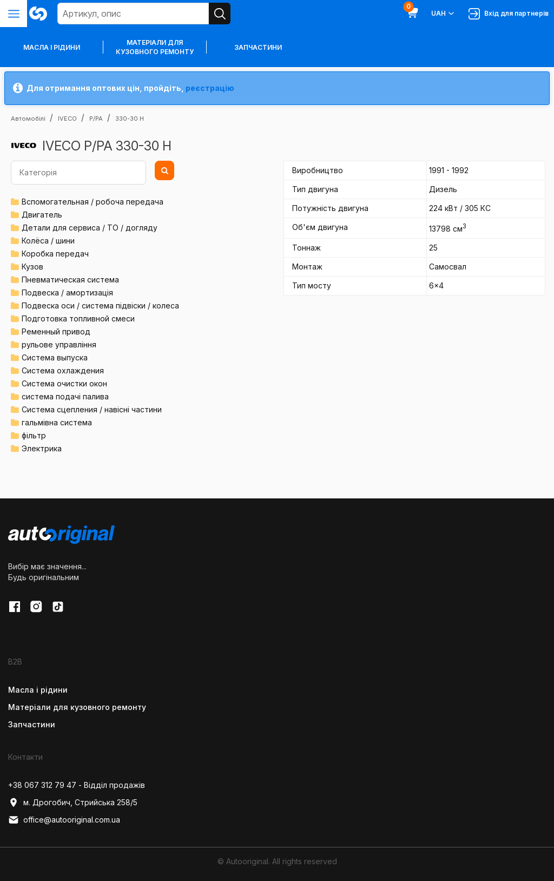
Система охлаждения (63, 370)
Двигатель (42, 214)
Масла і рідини (38, 689)
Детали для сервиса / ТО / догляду (89, 227)
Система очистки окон (64, 383)
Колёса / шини (48, 240)
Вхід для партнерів (509, 13)
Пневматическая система (70, 279)
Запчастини (258, 47)
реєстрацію (210, 88)
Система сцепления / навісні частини (92, 409)
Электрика (42, 448)
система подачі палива (65, 396)
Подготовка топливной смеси (78, 318)
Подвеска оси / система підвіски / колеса (100, 305)
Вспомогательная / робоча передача (92, 201)
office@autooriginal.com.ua (64, 819)
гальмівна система (57, 422)
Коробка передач (55, 253)
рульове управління (59, 344)
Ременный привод (56, 331)
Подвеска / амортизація (67, 292)
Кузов (32, 266)
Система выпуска (55, 357)
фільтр (34, 435)
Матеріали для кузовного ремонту (155, 47)
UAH (443, 13)
